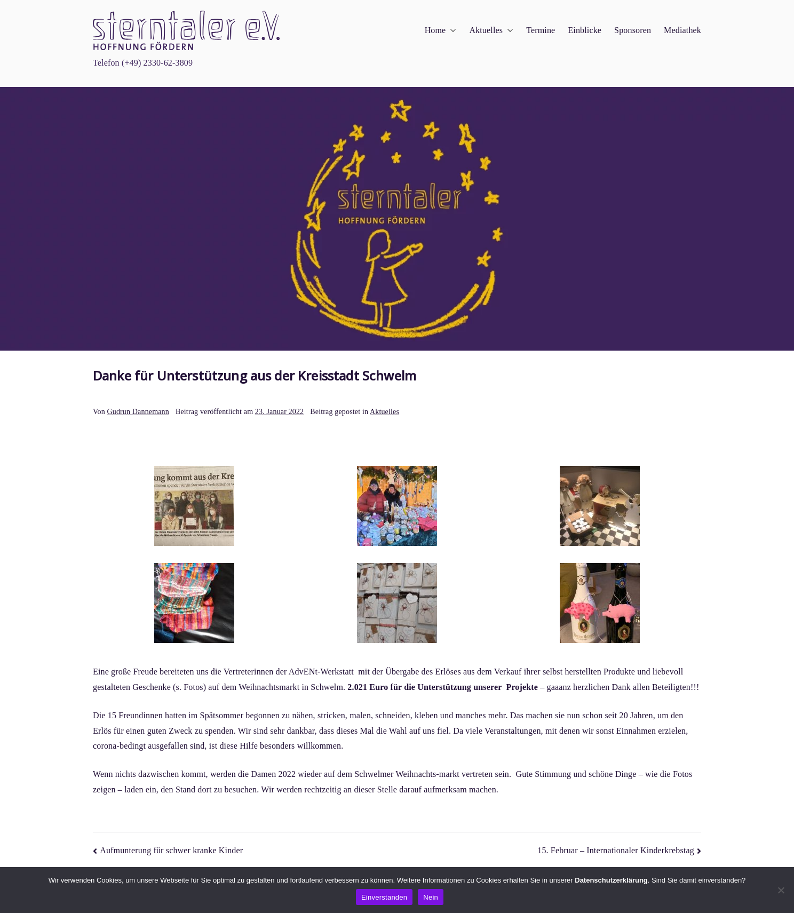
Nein (430, 897)
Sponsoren (632, 30)
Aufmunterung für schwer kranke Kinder (171, 850)
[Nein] (780, 890)
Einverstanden (384, 897)
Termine (540, 30)
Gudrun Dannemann (138, 412)
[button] (451, 30)
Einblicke (584, 30)
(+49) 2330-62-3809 (157, 62)
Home (441, 30)
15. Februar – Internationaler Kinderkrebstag (615, 850)
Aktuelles (491, 30)
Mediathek (682, 30)
